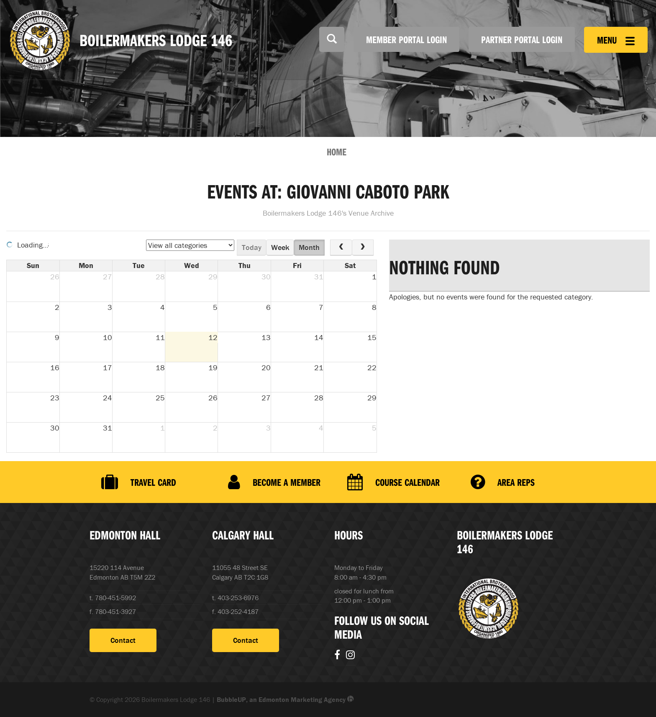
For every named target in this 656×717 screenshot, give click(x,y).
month (309, 247)
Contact (123, 640)
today (251, 247)
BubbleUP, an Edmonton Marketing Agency (285, 699)
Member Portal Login (406, 39)
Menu (616, 40)
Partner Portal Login (521, 39)
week (280, 247)
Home (336, 151)
